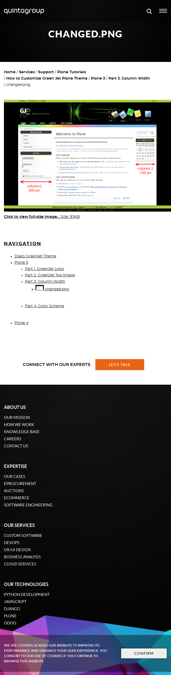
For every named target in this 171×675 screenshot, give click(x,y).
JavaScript (15, 601)
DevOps (11, 542)
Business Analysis (22, 557)
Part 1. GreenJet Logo (44, 269)
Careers (12, 439)
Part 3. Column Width (129, 78)
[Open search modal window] (149, 11)
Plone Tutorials (71, 72)
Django (12, 608)
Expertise (15, 466)
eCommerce (16, 498)
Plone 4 (21, 323)
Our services (19, 525)
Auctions (14, 490)
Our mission (17, 417)
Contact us (16, 446)
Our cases (14, 476)
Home (9, 72)
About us (15, 407)
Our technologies (26, 584)
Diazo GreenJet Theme (35, 256)
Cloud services (20, 564)
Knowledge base (22, 431)
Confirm (144, 653)
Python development (27, 594)
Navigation (23, 243)
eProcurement (20, 483)
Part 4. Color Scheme (44, 306)
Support (46, 72)
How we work (19, 424)
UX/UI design (17, 549)
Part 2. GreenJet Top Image (50, 275)
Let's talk (120, 365)
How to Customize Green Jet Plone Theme (46, 78)
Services (27, 72)
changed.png (52, 289)
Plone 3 (98, 78)
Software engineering (28, 505)
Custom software (23, 535)
